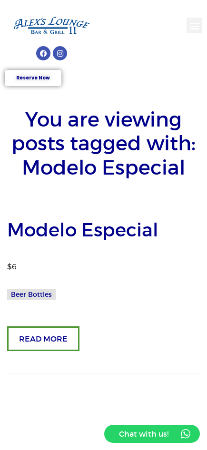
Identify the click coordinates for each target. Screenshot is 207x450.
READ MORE (43, 338)
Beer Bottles (31, 294)
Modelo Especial (82, 230)
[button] (194, 25)
